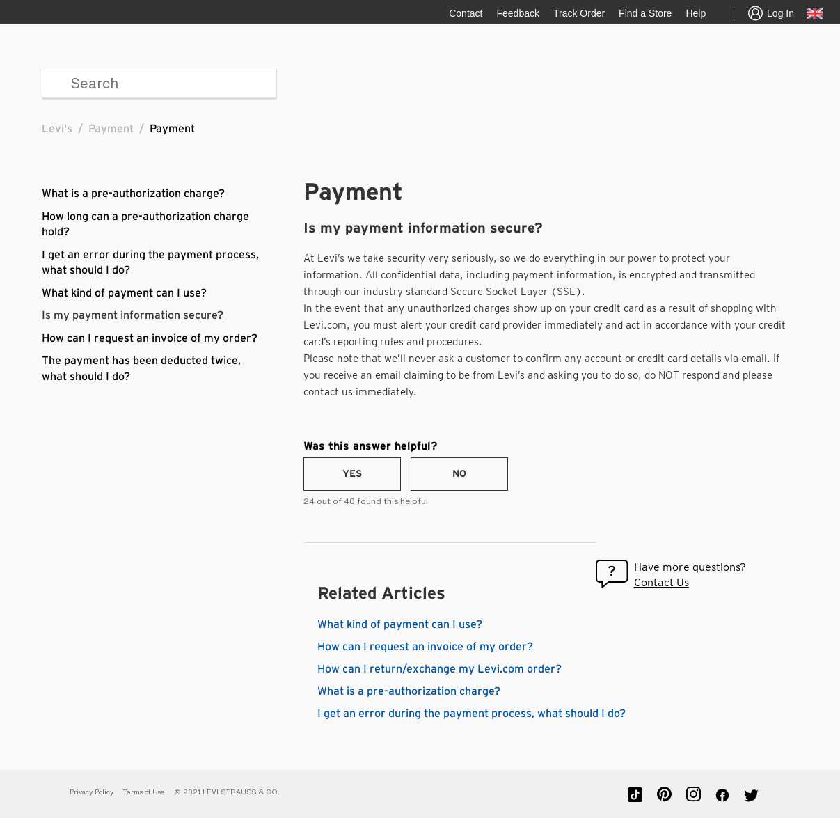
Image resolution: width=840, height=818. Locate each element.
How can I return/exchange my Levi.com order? (439, 669)
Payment (111, 128)
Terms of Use (143, 792)
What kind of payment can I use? (124, 293)
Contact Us (661, 582)
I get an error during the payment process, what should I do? (471, 713)
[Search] (159, 83)
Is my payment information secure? (132, 315)
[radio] (352, 474)
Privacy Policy (91, 792)
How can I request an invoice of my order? (149, 338)
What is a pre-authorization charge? (133, 193)
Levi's (57, 128)
